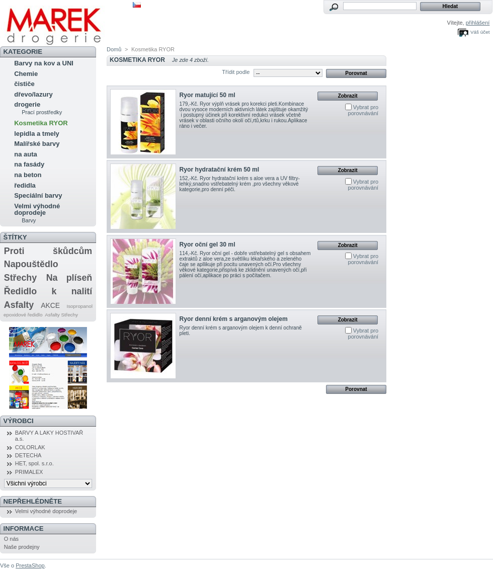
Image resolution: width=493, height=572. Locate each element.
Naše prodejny (22, 547)
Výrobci (19, 421)
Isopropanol (79, 306)
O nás (11, 539)
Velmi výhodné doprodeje (37, 209)
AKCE (50, 305)
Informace (24, 528)
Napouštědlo (31, 264)
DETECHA (28, 455)
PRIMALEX (29, 472)
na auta (25, 154)
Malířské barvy (36, 143)
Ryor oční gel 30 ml (207, 244)
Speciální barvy (38, 195)
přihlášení (478, 23)
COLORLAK (30, 447)
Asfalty (19, 305)
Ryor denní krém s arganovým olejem (234, 318)
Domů (114, 49)
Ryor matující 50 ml (207, 95)
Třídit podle (236, 72)
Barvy (29, 220)
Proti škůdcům (48, 251)
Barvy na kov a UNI (43, 63)
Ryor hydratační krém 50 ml (220, 169)
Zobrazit (348, 96)
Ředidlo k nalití (48, 291)
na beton (27, 175)
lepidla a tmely (36, 133)
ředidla (25, 185)
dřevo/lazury (33, 94)
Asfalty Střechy (61, 314)
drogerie (27, 104)
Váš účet (479, 32)
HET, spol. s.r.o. (34, 463)
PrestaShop (30, 565)
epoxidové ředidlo (23, 314)
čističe (24, 84)
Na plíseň (69, 278)
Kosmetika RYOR (40, 123)
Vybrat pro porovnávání (363, 110)
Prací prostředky (42, 112)
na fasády (29, 164)
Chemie (26, 73)
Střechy (20, 278)
